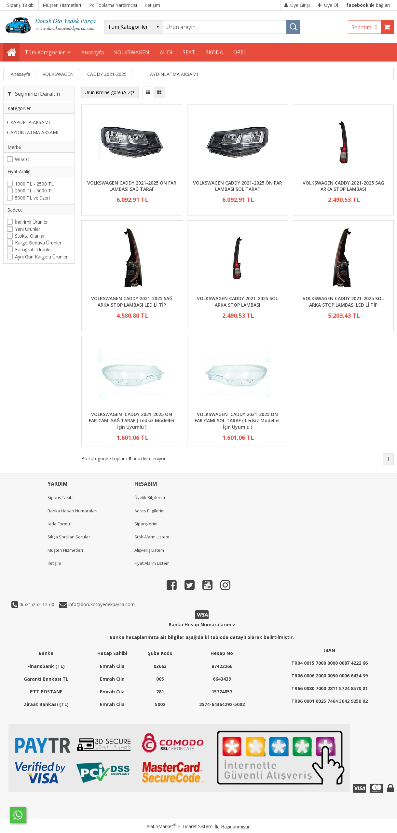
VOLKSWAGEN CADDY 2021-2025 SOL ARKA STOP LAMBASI (237, 301)
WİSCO (22, 159)
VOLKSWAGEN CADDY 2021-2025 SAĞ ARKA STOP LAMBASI (343, 186)
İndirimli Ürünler (31, 222)
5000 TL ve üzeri (32, 198)
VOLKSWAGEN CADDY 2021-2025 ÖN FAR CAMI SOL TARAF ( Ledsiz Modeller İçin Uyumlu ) (237, 420)
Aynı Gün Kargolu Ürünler (41, 257)
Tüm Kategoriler (45, 52)
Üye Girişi (297, 5)
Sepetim (366, 27)
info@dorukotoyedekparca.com (101, 604)
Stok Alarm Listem (151, 537)
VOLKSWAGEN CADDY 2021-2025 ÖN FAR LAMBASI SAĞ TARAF (131, 186)
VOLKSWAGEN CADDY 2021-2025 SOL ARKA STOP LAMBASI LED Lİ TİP (343, 301)
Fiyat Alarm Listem (152, 563)
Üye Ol (328, 5)
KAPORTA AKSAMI (28, 122)
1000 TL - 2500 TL (34, 184)
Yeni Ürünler (27, 229)
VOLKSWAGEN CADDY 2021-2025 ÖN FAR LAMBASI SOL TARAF (237, 186)
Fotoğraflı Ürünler (33, 249)
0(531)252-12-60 (36, 604)
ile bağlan (368, 5)
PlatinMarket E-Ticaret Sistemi (179, 826)
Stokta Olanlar (30, 236)
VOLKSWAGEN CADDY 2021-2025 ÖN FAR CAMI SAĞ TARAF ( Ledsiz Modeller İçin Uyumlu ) (132, 420)
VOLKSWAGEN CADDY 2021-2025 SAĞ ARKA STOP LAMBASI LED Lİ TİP (131, 301)
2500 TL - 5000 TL (34, 190)
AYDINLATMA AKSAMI (32, 132)
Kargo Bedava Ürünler (38, 243)
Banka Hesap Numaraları (72, 511)
